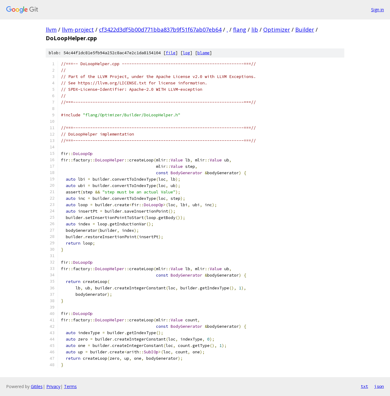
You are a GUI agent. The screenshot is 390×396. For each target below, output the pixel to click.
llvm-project (78, 29)
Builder (304, 29)
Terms (70, 386)
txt (364, 386)
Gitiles (37, 386)
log (186, 52)
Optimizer (276, 29)
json (379, 386)
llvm (51, 29)
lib (254, 29)
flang (239, 29)
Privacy (53, 386)
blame (203, 52)
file (171, 52)
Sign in (377, 9)
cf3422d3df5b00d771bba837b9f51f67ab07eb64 (160, 29)
